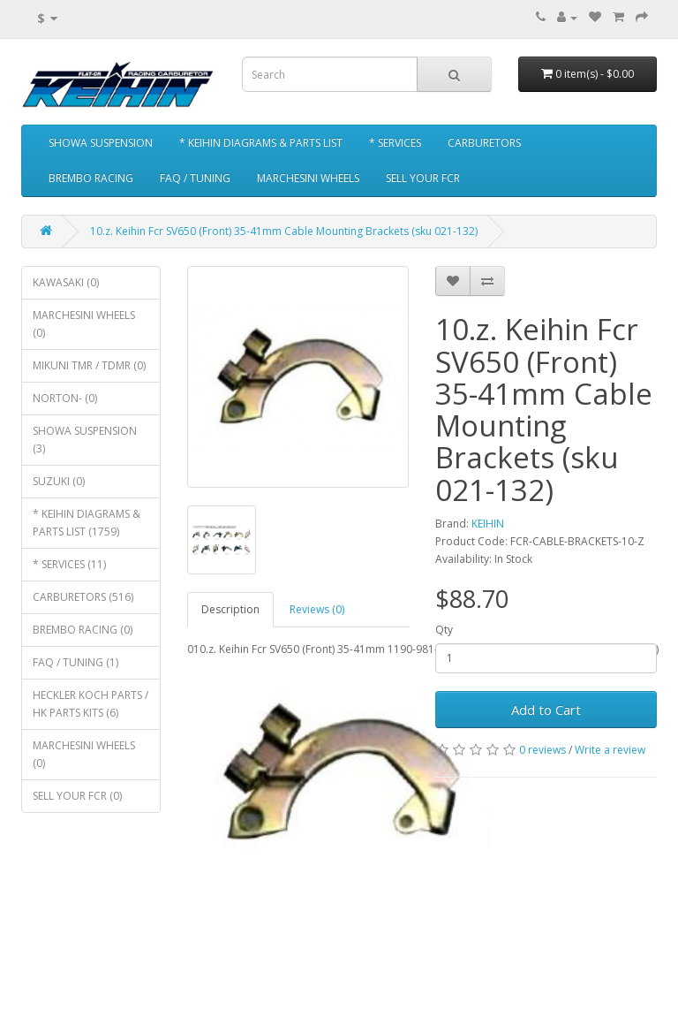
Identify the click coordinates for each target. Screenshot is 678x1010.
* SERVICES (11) (69, 564)
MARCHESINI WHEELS (308, 178)
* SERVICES (395, 142)
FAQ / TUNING (195, 178)
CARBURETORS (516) (83, 596)
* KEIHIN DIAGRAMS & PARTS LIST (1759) (86, 522)
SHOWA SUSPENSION (101, 142)
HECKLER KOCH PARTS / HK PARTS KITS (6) (90, 703)
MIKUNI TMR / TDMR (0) (89, 365)
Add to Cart (546, 709)
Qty (444, 629)
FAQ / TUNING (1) (75, 662)
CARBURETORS (484, 142)
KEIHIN (487, 523)
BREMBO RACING (91, 178)
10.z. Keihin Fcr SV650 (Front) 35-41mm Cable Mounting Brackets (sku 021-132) (284, 231)
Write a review (610, 749)
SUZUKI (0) (59, 481)
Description (230, 609)
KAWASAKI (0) (66, 282)
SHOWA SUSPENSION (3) (85, 439)
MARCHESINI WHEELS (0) (84, 324)
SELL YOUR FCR (423, 178)
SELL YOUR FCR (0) (77, 795)
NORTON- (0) (65, 398)
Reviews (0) (317, 609)
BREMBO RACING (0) (82, 629)
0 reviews (542, 749)
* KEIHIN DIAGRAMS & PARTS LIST (261, 142)
